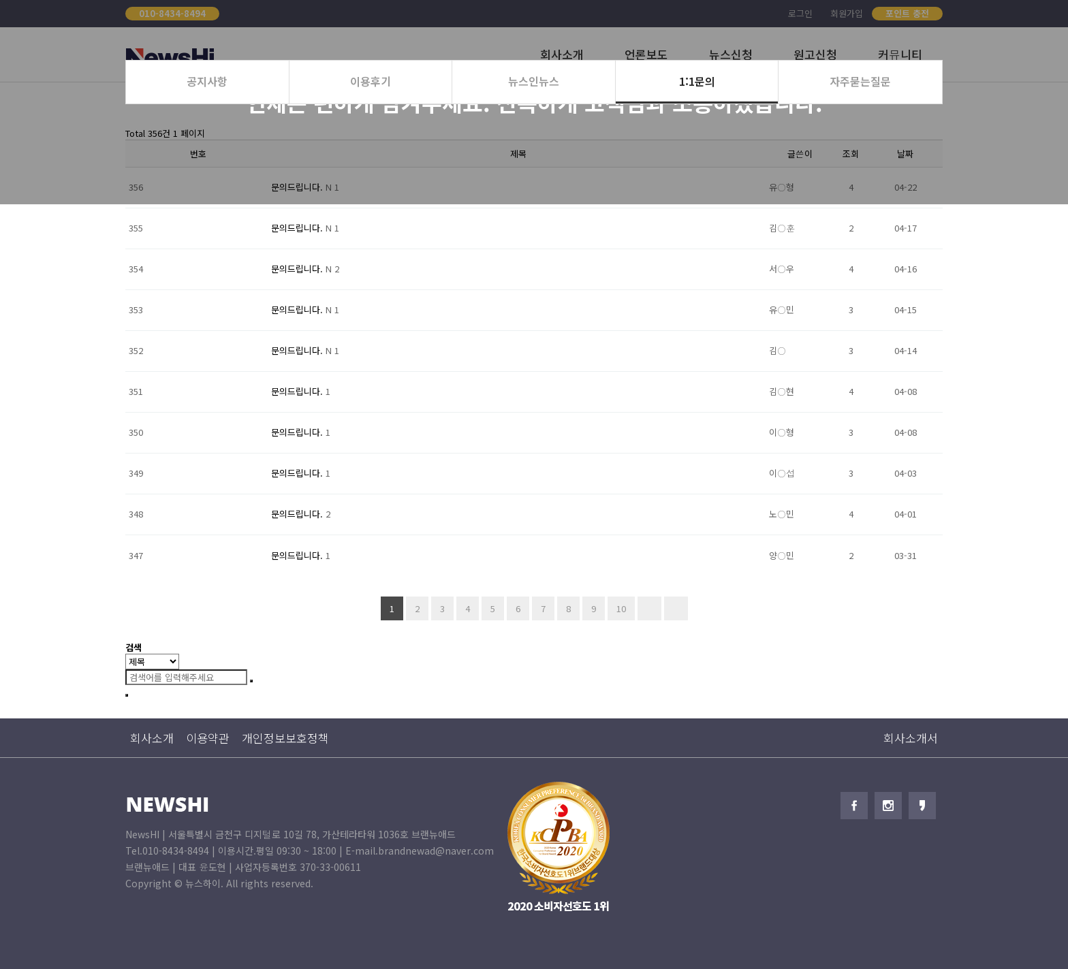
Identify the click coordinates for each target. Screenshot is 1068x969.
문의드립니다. (298, 227)
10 (617, 606)
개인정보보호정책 (285, 737)
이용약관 (208, 737)
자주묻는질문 (860, 81)
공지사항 (207, 81)
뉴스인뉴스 (533, 81)
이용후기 (370, 81)
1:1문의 (697, 81)
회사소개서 (910, 737)
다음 (649, 608)
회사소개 (152, 737)
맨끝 (676, 608)
